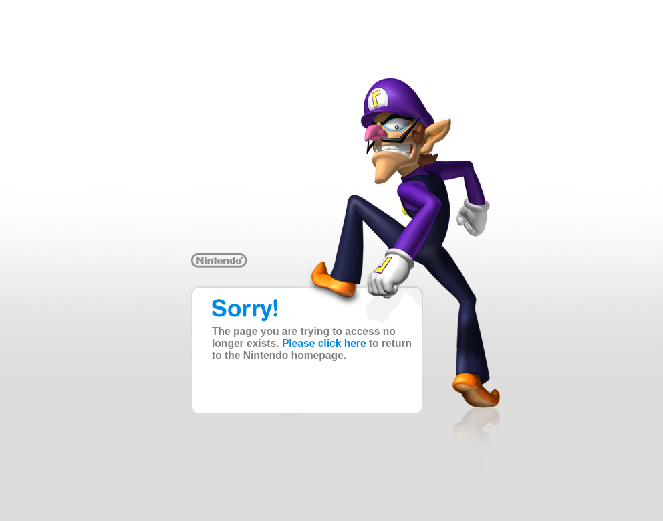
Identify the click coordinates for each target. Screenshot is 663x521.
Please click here (324, 343)
